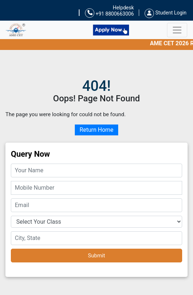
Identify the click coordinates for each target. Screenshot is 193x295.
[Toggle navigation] (177, 30)
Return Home (96, 129)
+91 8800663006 (109, 13)
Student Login (165, 13)
